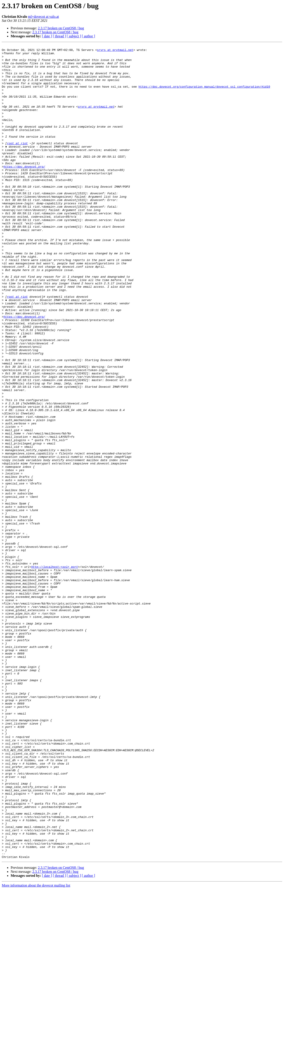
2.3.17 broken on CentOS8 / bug (61, 28)
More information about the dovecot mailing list (36, 1048)
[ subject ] (74, 36)
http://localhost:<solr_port (54, 671)
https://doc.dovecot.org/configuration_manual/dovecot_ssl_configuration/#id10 (204, 95)
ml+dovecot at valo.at (43, 16)
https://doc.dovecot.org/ (24, 191)
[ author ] (88, 36)
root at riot (17, 163)
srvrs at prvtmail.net (115, 51)
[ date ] (47, 36)
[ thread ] (59, 36)
